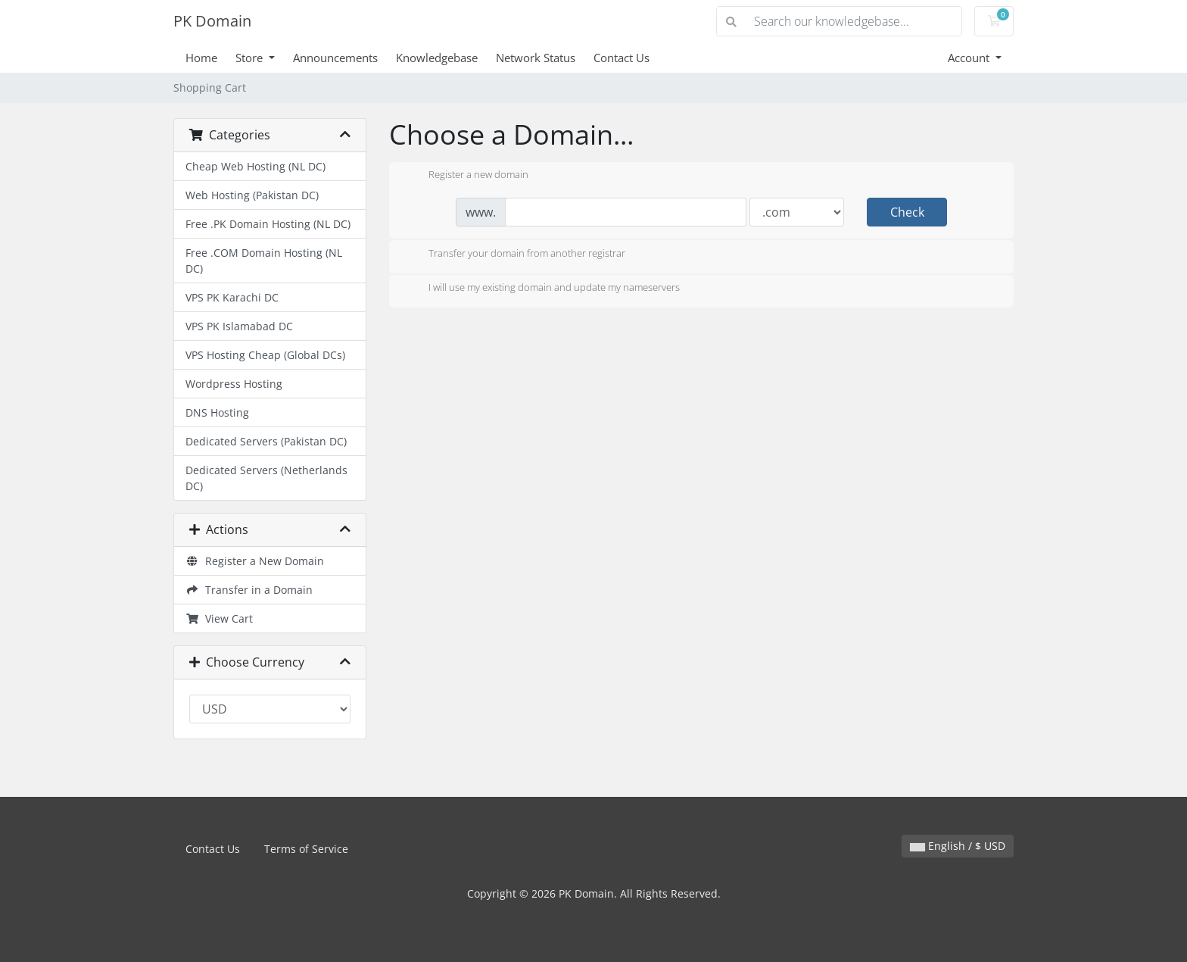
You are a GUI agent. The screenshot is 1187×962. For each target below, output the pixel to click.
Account (970, 57)
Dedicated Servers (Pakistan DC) (266, 441)
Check (907, 212)
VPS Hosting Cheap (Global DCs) (265, 355)
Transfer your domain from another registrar (514, 254)
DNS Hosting (217, 412)
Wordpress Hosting (233, 383)
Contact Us (622, 57)
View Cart (219, 618)
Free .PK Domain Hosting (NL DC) (267, 224)
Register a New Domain (254, 561)
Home (201, 57)
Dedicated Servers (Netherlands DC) (266, 478)
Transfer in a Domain (249, 590)
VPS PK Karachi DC (232, 297)
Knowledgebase (437, 57)
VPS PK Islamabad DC (239, 326)
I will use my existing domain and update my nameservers (542, 288)
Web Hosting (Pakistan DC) (252, 195)
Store (250, 57)
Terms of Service (306, 849)
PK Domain (212, 21)
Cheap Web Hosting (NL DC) (255, 166)
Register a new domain (466, 175)
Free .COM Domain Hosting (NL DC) (263, 260)
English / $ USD (957, 846)
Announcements (335, 57)
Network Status (535, 57)
